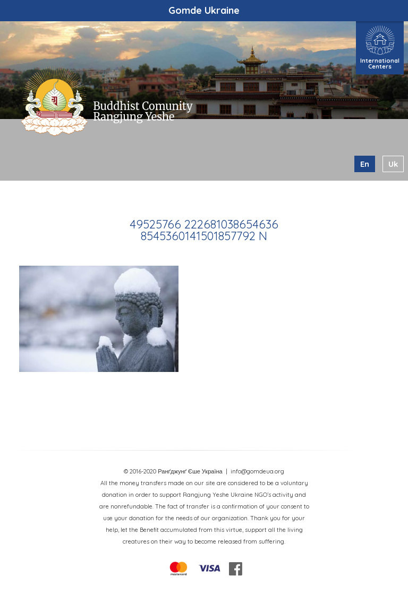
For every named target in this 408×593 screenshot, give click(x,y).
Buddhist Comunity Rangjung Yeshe (142, 111)
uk (393, 164)
